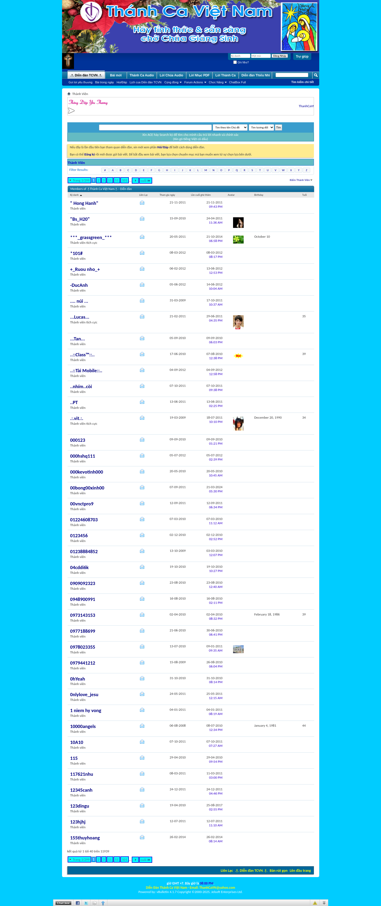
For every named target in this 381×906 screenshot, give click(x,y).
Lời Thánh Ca (225, 75)
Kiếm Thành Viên (300, 180)
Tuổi (304, 195)
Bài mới (116, 75)
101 (124, 180)
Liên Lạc (227, 870)
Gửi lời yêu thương (81, 82)
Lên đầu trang (300, 870)
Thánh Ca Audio (142, 75)
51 (117, 180)
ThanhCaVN (312, 106)
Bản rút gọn (278, 870)
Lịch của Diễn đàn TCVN (145, 82)
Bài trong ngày (104, 82)
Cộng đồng (171, 82)
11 (110, 180)
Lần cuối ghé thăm (201, 195)
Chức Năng (216, 82)
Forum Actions (193, 82)
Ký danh (76, 195)
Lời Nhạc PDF (199, 75)
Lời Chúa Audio (171, 75)
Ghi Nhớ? (241, 62)
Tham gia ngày (167, 195)
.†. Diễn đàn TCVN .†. (251, 870)
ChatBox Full (237, 82)
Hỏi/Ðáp (122, 82)
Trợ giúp (302, 56)
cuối (146, 181)
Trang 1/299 (81, 180)
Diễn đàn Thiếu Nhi (256, 75)
